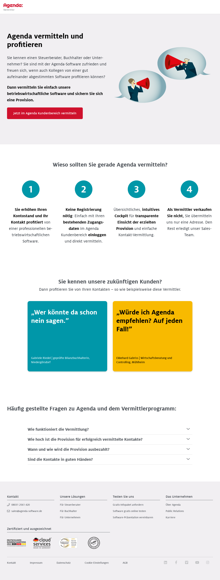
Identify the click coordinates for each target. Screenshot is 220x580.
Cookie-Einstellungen (97, 562)
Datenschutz (64, 562)
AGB (125, 562)
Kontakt (11, 562)
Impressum (36, 562)
